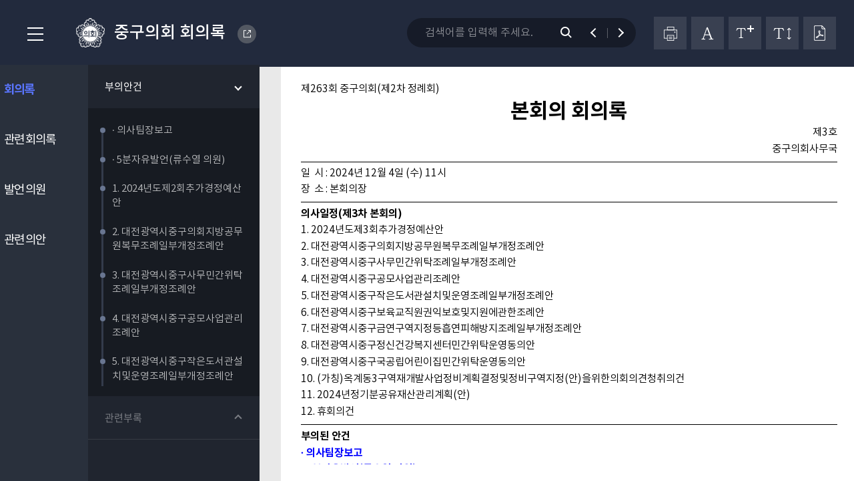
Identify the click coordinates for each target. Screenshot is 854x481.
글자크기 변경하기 (745, 33)
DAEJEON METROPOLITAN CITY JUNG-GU (247, 34)
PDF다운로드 (819, 33)
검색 (573, 32)
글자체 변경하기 (707, 33)
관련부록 (135, 419)
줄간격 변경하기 (782, 33)
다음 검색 (614, 32)
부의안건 (135, 88)
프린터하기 (670, 33)
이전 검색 (599, 32)
